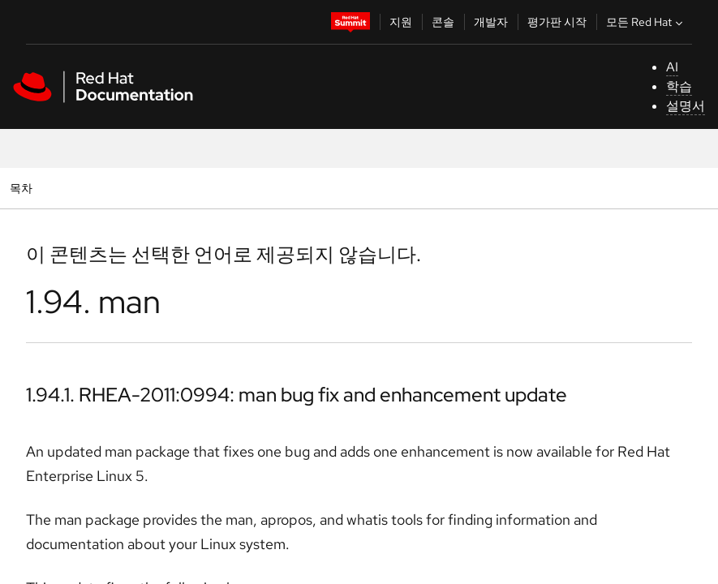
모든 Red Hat (646, 22)
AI (672, 66)
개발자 (491, 22)
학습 (679, 86)
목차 (23, 187)
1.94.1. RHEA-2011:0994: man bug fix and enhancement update (296, 394)
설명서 (685, 105)
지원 (400, 22)
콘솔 (443, 22)
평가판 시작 (557, 22)
